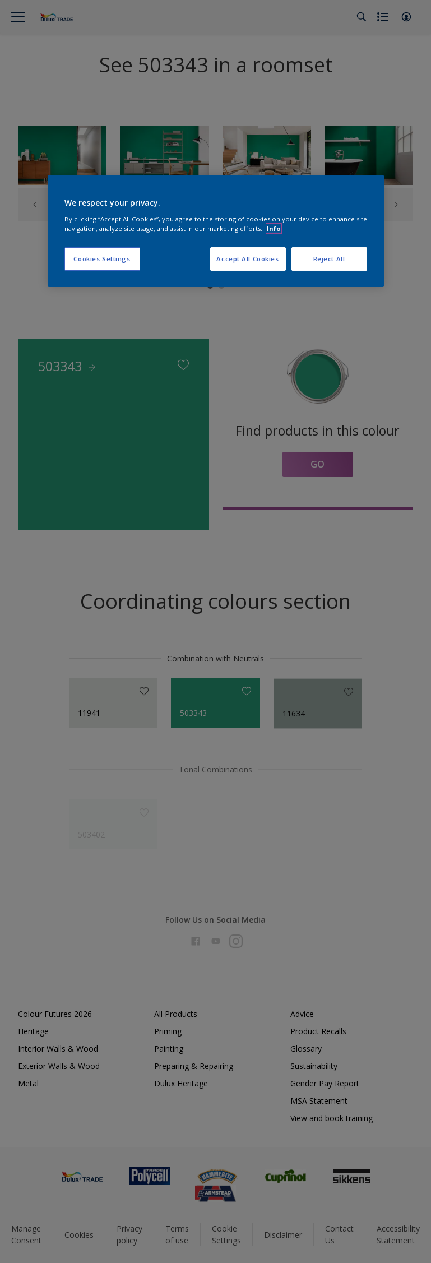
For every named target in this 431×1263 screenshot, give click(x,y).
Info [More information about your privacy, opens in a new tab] (274, 228)
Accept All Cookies (247, 259)
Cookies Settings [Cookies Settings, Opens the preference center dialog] (101, 259)
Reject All (329, 259)
